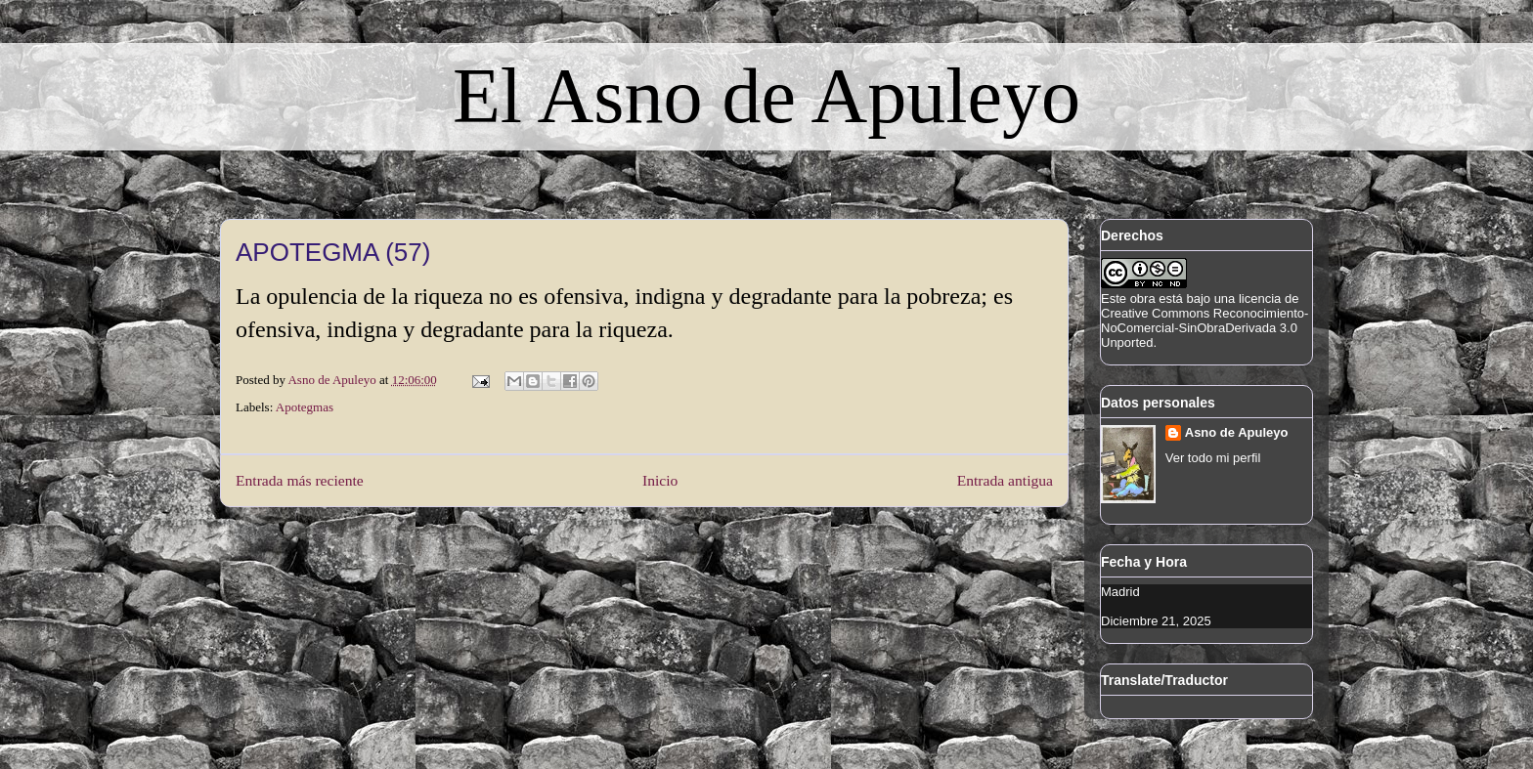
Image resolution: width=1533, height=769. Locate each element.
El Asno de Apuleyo (766, 96)
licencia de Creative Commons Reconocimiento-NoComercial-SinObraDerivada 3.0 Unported (1204, 320)
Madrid (1120, 591)
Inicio (660, 480)
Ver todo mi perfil (1213, 457)
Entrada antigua (1005, 480)
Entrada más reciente (300, 480)
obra (1143, 298)
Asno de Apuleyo (1237, 432)
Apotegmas (304, 407)
